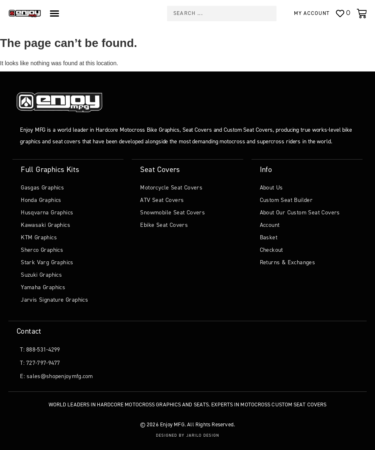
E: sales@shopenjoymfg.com (56, 376)
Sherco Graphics (42, 250)
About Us (271, 188)
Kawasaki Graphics (45, 225)
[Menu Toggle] (54, 13)
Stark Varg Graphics (47, 262)
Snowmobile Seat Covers (172, 212)
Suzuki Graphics (41, 275)
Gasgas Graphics (42, 188)
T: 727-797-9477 (40, 363)
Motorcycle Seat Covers (171, 188)
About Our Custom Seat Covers (300, 212)
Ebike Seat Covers (164, 225)
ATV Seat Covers (162, 200)
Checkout (271, 250)
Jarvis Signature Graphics (54, 300)
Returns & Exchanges (288, 262)
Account (270, 225)
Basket (268, 237)
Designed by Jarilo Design (187, 435)
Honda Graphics (41, 200)
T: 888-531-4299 (40, 350)
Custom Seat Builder (286, 200)
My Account (312, 13)
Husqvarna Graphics (47, 212)
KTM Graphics (39, 237)
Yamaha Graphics (43, 287)
